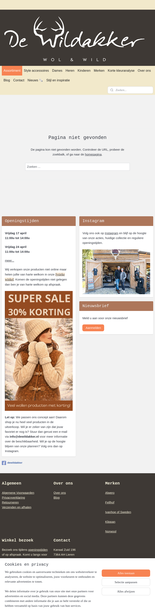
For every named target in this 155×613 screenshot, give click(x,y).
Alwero (109, 492)
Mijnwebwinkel (116, 605)
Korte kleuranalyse (121, 70)
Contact (18, 80)
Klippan (110, 521)
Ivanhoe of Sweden (118, 512)
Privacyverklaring (13, 497)
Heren (70, 70)
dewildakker (12, 463)
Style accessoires (36, 70)
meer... (9, 260)
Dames (57, 70)
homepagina (93, 154)
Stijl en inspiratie (58, 80)
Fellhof (109, 502)
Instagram (111, 233)
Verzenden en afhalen (16, 507)
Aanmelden (93, 327)
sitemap (65, 605)
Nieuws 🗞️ (35, 80)
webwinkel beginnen (85, 605)
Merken (99, 70)
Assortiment (11, 70)
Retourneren (10, 502)
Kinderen (84, 70)
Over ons (144, 70)
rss (72, 605)
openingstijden (38, 549)
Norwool (110, 531)
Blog (6, 80)
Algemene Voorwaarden (18, 492)
